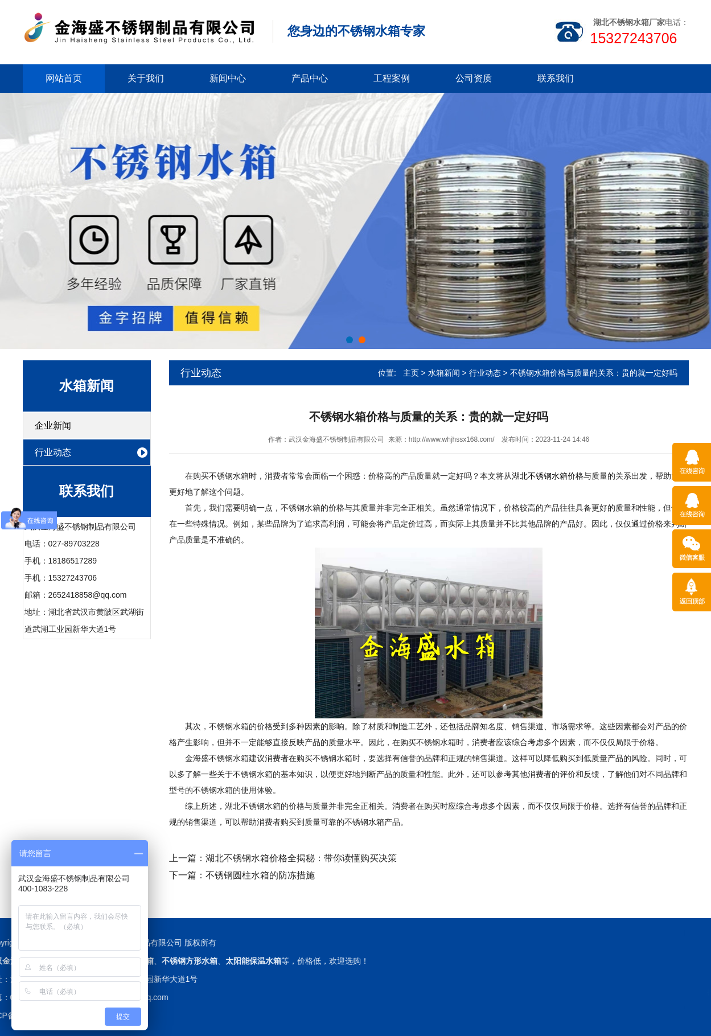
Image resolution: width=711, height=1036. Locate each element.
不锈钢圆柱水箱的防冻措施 (260, 875)
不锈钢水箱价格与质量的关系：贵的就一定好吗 (593, 372)
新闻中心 (227, 78)
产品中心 (309, 78)
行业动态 (53, 452)
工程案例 (391, 78)
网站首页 (64, 78)
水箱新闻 (444, 372)
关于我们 (146, 78)
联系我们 (555, 78)
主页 (411, 372)
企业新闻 (53, 425)
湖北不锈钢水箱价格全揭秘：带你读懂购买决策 (301, 858)
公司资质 (473, 78)
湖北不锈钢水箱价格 (547, 475)
